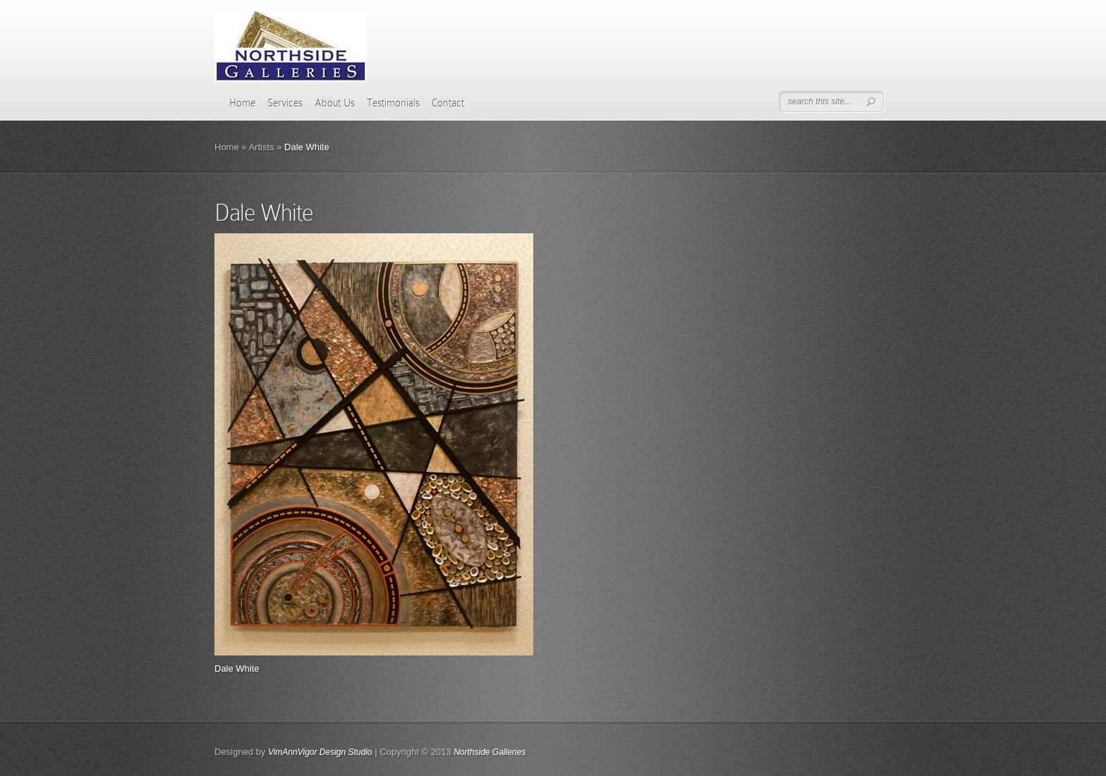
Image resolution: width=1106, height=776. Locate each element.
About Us (335, 103)
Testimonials (393, 103)
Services (285, 103)
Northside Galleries (489, 752)
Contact (448, 103)
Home (242, 103)
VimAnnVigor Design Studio (320, 752)
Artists (261, 147)
